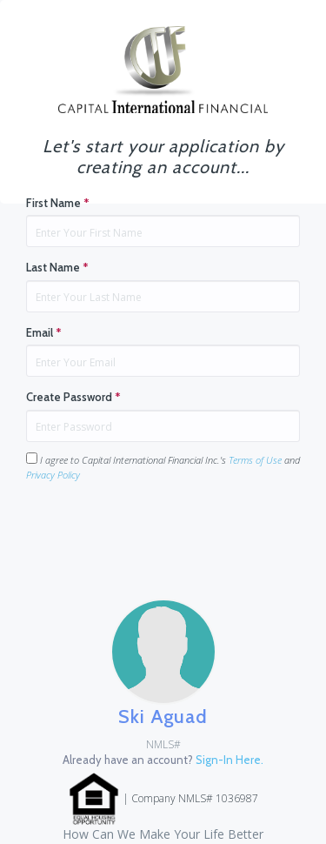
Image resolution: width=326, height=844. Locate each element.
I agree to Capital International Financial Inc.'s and (163, 466)
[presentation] (158, 530)
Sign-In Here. (229, 760)
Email (44, 332)
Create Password (73, 397)
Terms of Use (255, 459)
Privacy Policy (53, 474)
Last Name (57, 267)
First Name (58, 203)
